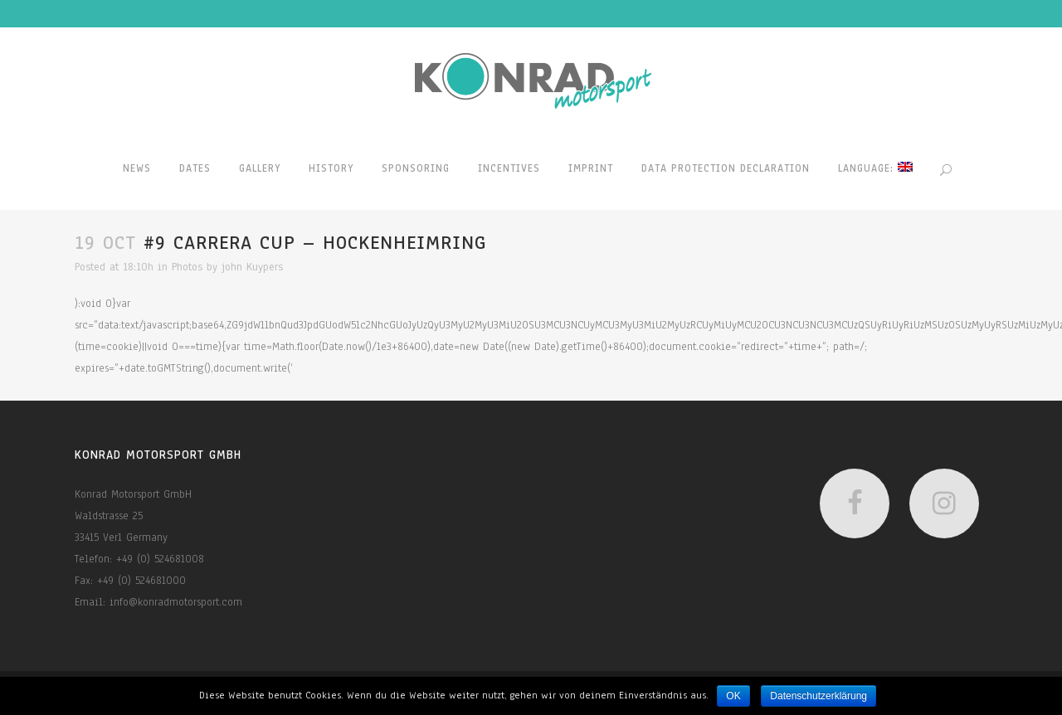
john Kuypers (252, 267)
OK (733, 696)
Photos (187, 267)
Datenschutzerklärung (818, 696)
